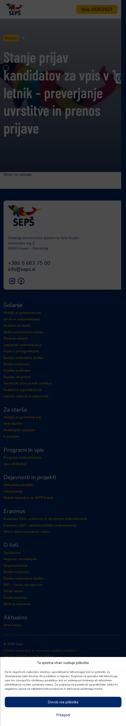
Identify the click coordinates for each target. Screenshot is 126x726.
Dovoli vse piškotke (63, 702)
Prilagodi (63, 715)
